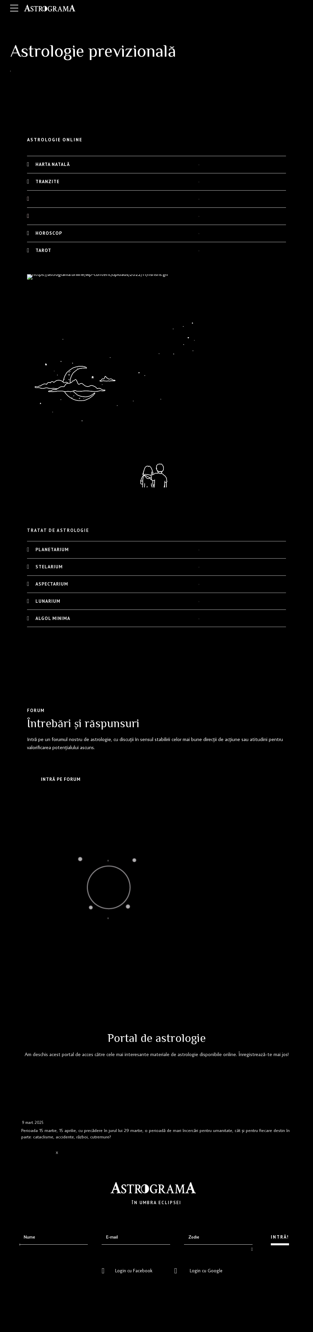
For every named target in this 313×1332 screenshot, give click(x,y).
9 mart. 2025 (33, 1122)
